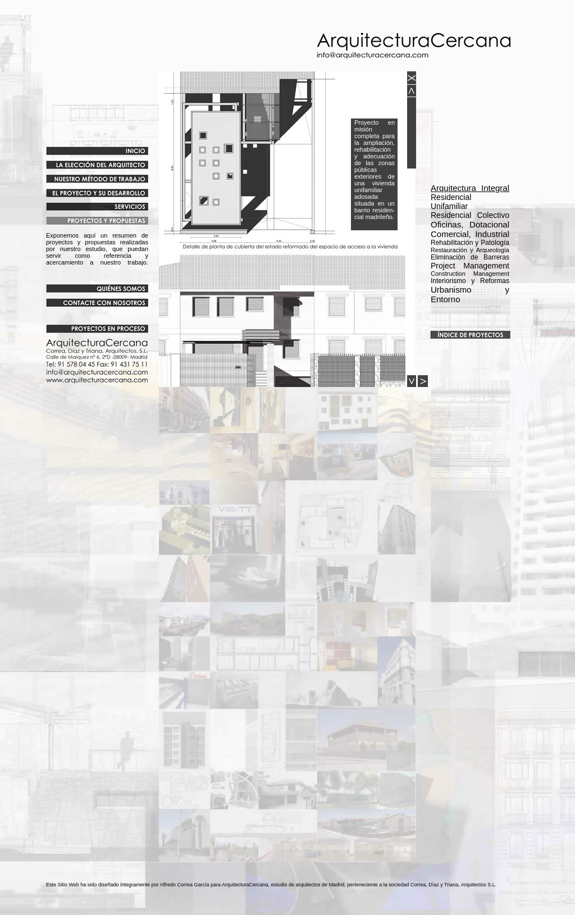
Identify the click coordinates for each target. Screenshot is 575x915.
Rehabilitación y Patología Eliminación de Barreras (470, 250)
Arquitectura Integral (470, 188)
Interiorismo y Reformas (470, 281)
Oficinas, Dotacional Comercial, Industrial (470, 229)
